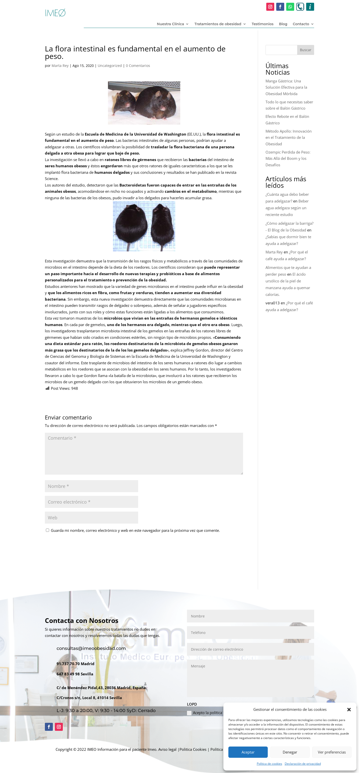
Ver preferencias (332, 752)
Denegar (290, 752)
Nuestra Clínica (170, 24)
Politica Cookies (193, 749)
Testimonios (262, 24)
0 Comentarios (138, 65)
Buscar (305, 49)
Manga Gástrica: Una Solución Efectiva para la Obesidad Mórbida (286, 87)
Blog (283, 24)
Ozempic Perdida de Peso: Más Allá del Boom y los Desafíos (288, 158)
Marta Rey (60, 65)
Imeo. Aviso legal (162, 749)
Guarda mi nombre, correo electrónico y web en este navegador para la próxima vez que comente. (135, 530)
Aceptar (248, 752)
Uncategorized (110, 65)
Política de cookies (269, 764)
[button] (349, 709)
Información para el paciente (122, 749)
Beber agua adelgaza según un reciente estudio (287, 207)
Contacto (301, 24)
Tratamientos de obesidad (217, 24)
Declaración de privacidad (303, 764)
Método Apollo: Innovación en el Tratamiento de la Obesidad (289, 137)
